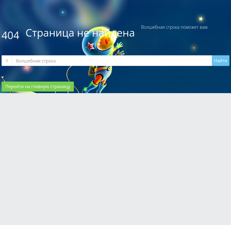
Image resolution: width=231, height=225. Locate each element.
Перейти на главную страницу (37, 86)
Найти (221, 60)
